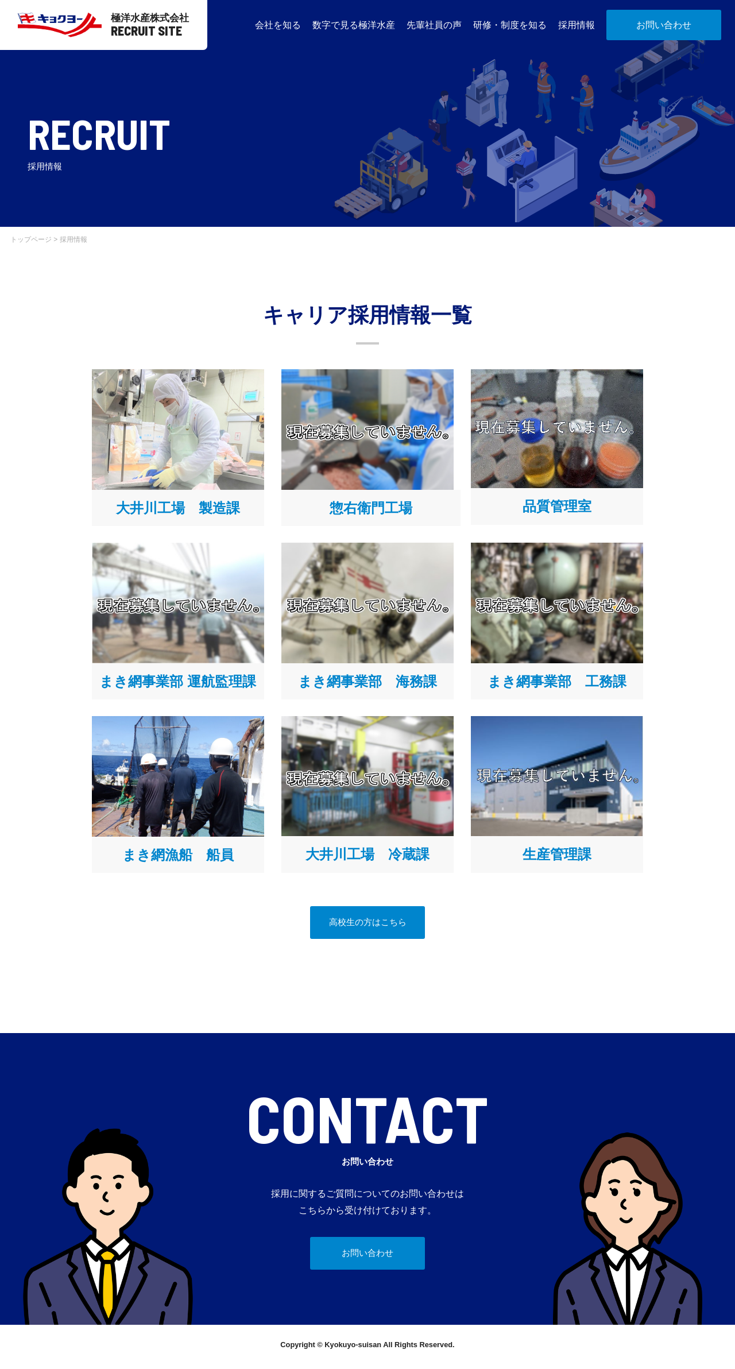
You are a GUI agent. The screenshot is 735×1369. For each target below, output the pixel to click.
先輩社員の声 (434, 25)
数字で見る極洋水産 (353, 25)
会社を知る (278, 25)
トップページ (31, 239)
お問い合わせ (663, 25)
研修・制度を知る (510, 25)
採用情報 (576, 25)
